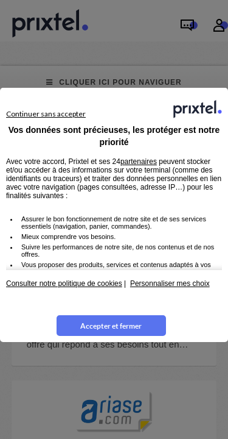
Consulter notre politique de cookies (64, 283)
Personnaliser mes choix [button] (170, 283)
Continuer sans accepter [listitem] (46, 113)
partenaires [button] (138, 161)
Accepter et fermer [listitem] (111, 326)
